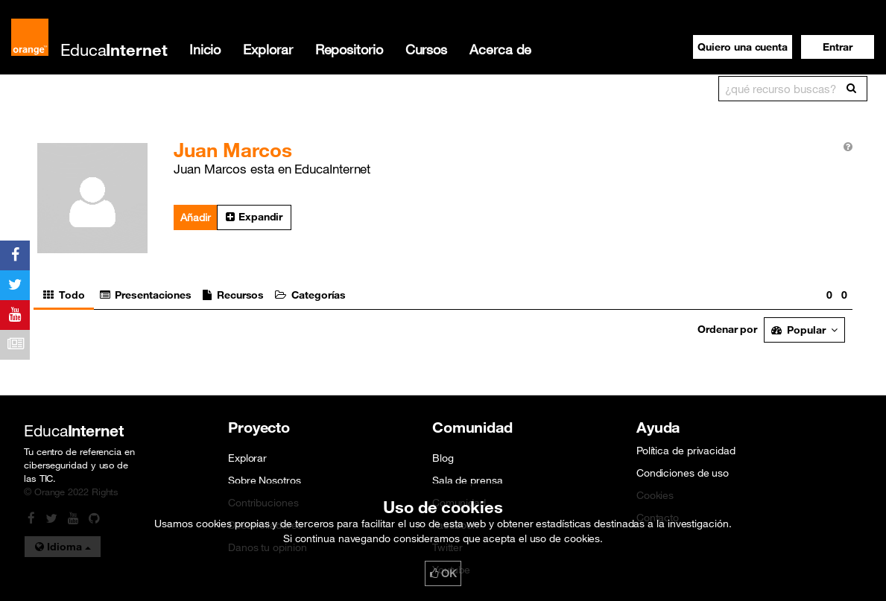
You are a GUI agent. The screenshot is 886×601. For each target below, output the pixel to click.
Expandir (254, 216)
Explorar (267, 49)
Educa (114, 49)
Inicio (205, 49)
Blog (443, 458)
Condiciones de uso (682, 473)
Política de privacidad (685, 450)
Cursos (426, 49)
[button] (837, 47)
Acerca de (500, 49)
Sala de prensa (467, 480)
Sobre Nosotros (264, 480)
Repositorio (349, 49)
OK (443, 573)
